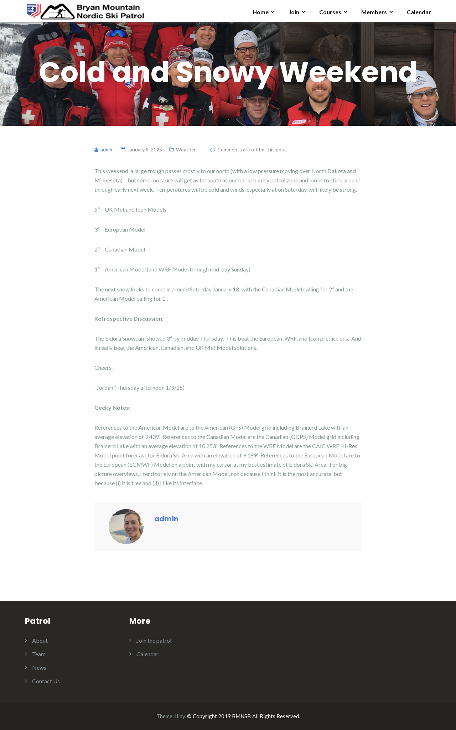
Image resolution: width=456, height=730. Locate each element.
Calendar (419, 12)
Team (39, 654)
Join (294, 12)
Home (261, 12)
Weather (186, 149)
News (39, 667)
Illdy (180, 716)
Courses (330, 12)
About (40, 640)
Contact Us (46, 681)
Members (374, 12)
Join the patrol (153, 640)
